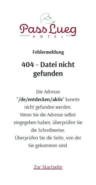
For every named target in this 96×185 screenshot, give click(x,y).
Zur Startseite (48, 167)
